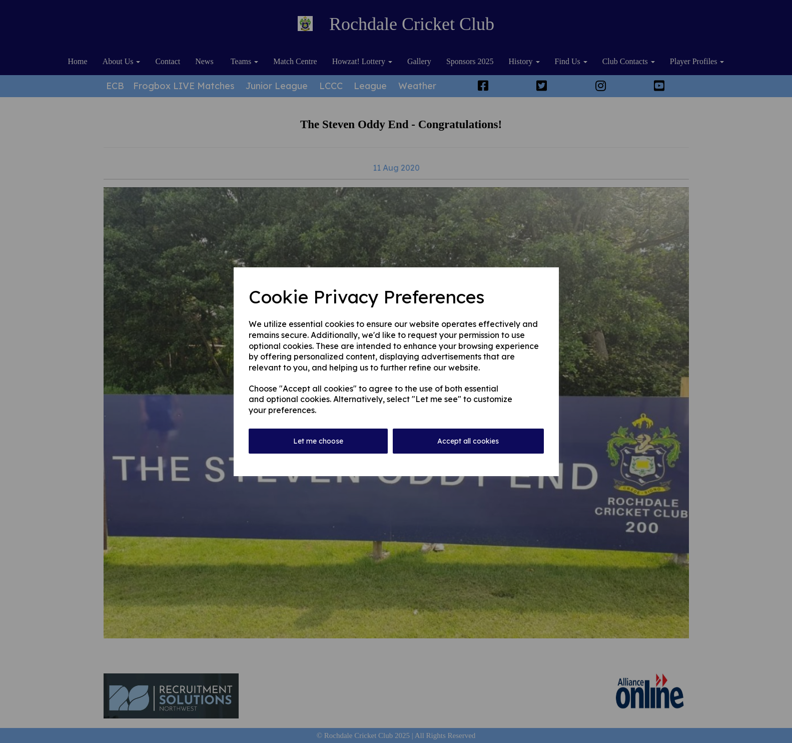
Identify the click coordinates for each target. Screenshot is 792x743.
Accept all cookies (468, 441)
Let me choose (318, 441)
